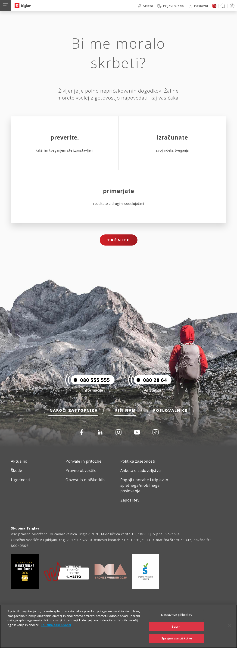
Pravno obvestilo (81, 470)
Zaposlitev (130, 500)
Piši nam (125, 411)
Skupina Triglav (25, 528)
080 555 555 (90, 381)
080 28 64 (150, 381)
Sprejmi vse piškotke (176, 638)
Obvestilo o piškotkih (85, 479)
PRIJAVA (231, 6)
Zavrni (176, 626)
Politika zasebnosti (137, 461)
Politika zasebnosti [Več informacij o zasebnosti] (56, 625)
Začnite (118, 240)
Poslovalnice (170, 411)
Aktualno (19, 461)
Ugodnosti (20, 479)
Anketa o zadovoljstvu (140, 470)
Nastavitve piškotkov (176, 615)
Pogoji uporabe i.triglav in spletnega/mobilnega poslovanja (144, 485)
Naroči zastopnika (74, 411)
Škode (16, 470)
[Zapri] (230, 626)
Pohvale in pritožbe (83, 461)
